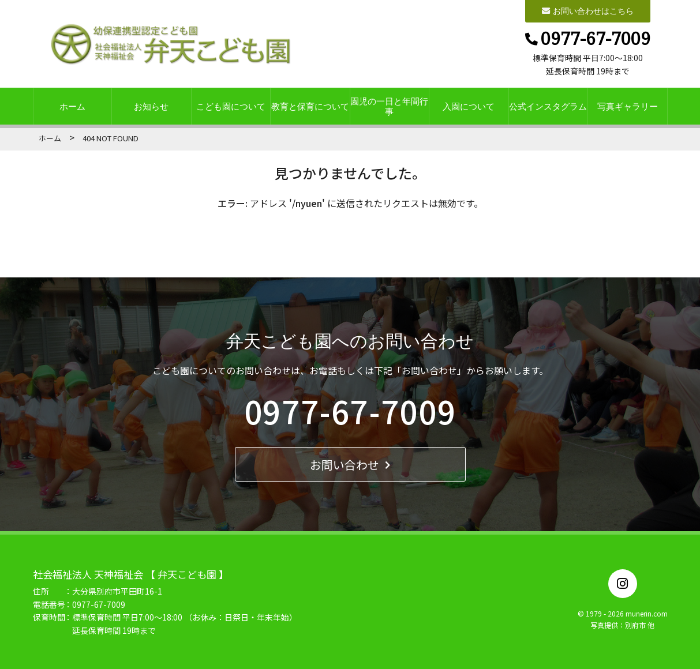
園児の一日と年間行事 (389, 107)
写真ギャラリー (627, 106)
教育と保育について (310, 106)
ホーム (72, 106)
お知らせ (151, 106)
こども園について (230, 106)
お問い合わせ (350, 464)
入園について (469, 106)
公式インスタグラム (548, 106)
